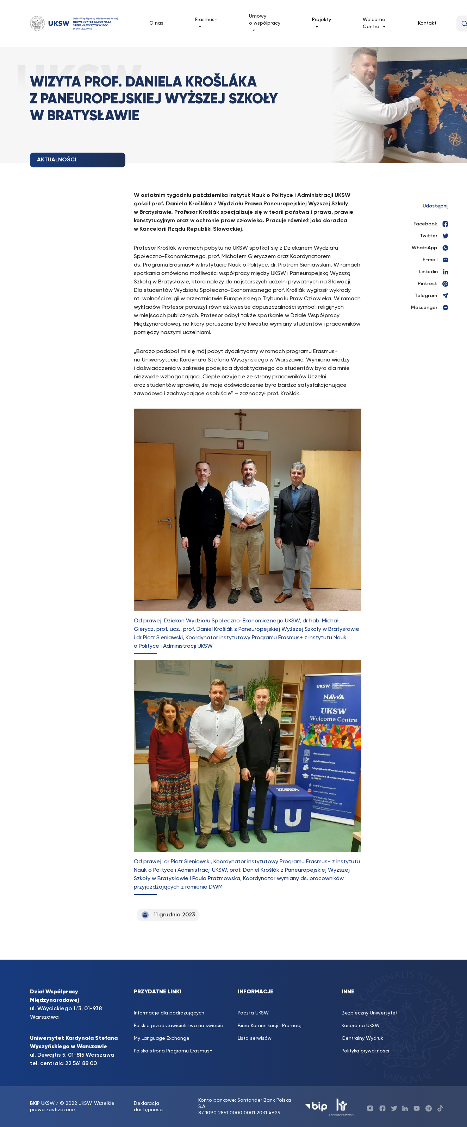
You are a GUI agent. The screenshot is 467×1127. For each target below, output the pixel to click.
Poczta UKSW (253, 1013)
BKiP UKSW (43, 1103)
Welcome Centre (374, 23)
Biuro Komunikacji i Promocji (270, 1025)
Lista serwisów (255, 1038)
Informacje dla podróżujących (169, 1013)
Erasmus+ (206, 23)
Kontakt (427, 23)
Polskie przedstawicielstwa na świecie (178, 1025)
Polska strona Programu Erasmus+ (173, 1051)
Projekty (321, 23)
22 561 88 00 (81, 1064)
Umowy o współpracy (264, 24)
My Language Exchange (161, 1038)
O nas (156, 23)
